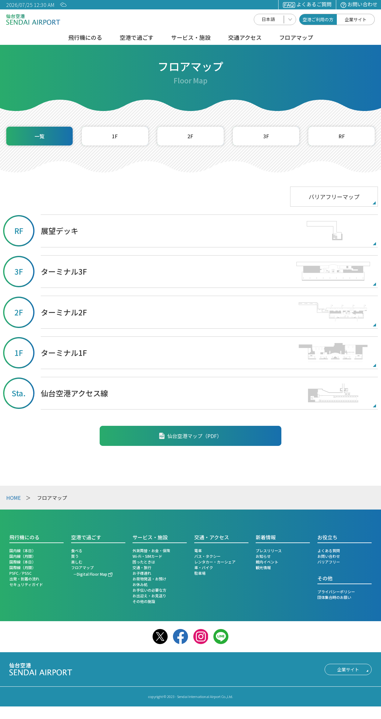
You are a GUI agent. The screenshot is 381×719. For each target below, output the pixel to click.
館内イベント (267, 561)
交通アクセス (245, 37)
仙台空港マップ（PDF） (190, 436)
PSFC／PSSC (20, 573)
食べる (76, 550)
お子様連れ (142, 573)
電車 (198, 550)
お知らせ (263, 556)
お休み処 (140, 584)
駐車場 (200, 573)
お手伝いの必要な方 (149, 590)
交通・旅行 (142, 567)
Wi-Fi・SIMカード (147, 556)
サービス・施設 (191, 37)
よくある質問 (328, 550)
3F (266, 136)
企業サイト (356, 19)
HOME (13, 497)
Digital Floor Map (92, 574)
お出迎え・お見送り (149, 595)
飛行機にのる (85, 37)
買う (75, 556)
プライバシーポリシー (336, 591)
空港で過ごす (137, 37)
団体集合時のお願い (334, 597)
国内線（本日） (22, 550)
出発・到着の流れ (24, 578)
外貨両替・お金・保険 (151, 550)
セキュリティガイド (26, 584)
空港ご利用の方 (318, 19)
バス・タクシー (207, 556)
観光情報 (263, 567)
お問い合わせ (359, 4)
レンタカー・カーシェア (215, 561)
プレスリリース (269, 550)
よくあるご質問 (307, 4)
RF (341, 136)
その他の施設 (144, 601)
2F (190, 136)
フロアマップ (296, 37)
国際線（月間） (22, 567)
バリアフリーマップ (334, 197)
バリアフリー (328, 561)
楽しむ (76, 561)
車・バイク (203, 567)
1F (115, 136)
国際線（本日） (22, 561)
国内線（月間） (22, 556)
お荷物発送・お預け (149, 578)
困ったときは (144, 561)
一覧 (39, 136)
